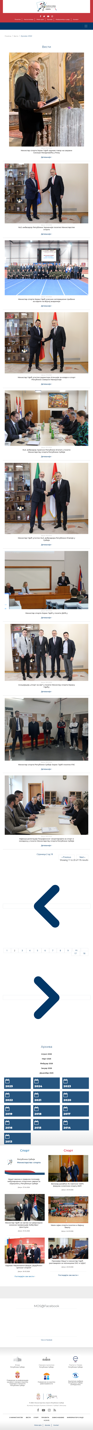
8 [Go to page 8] (60, 950)
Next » (82, 857)
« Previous (67, 857)
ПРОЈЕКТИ (45, 1417)
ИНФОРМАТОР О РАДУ (75, 1417)
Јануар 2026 (46, 1068)
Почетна (17, 19)
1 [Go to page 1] (7, 950)
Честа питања (28, 19)
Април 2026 (46, 1054)
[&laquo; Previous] (46, 906)
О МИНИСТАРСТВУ (16, 1417)
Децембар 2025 (46, 1073)
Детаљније (46, 157)
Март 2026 (46, 1059)
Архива (49, 19)
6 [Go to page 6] (45, 950)
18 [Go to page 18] (84, 953)
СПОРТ (36, 1417)
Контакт (75, 19)
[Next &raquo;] (46, 997)
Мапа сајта (40, 19)
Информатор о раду (63, 19)
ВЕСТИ (28, 1417)
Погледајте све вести (25, 1276)
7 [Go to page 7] (53, 950)
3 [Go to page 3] (22, 950)
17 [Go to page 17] (75, 953)
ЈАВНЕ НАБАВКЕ (58, 1417)
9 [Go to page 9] (68, 950)
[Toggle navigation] (86, 26)
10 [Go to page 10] (76, 950)
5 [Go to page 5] (38, 950)
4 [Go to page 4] (30, 950)
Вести (16, 36)
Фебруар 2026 (46, 1063)
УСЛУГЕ (46, 1420)
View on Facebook (46, 1340)
